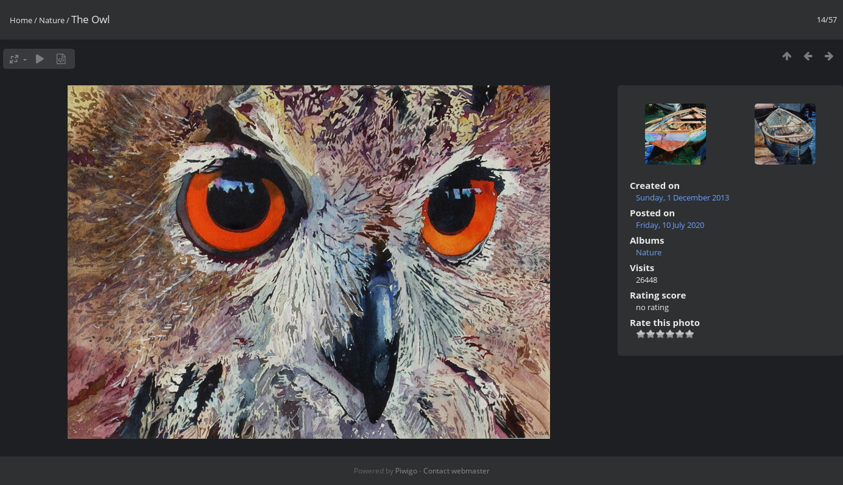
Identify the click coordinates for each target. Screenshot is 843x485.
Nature (52, 20)
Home (21, 20)
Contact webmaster (456, 471)
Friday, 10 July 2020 (670, 224)
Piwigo (406, 471)
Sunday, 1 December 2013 (682, 197)
